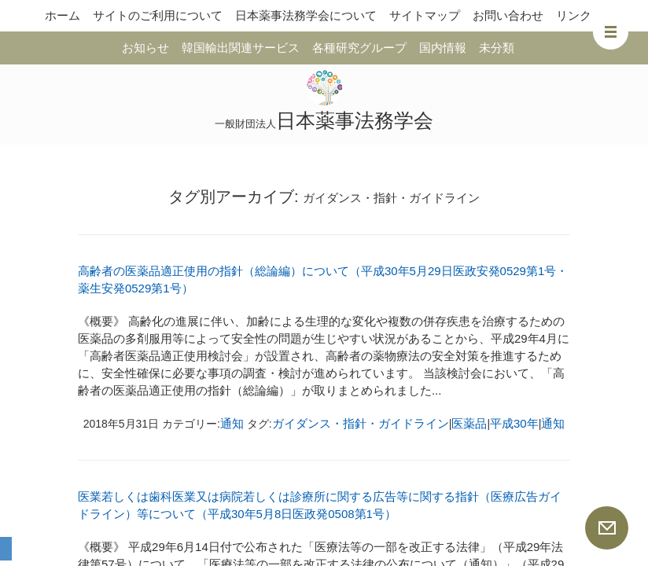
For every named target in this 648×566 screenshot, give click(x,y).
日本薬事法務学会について (306, 15)
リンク (573, 15)
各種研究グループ (359, 47)
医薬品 (469, 423)
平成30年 (514, 423)
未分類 (496, 47)
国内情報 (442, 47)
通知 (232, 423)
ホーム (62, 15)
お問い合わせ (508, 15)
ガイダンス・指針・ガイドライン (360, 423)
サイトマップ (424, 15)
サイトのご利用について (158, 15)
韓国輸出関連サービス (241, 47)
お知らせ (145, 47)
